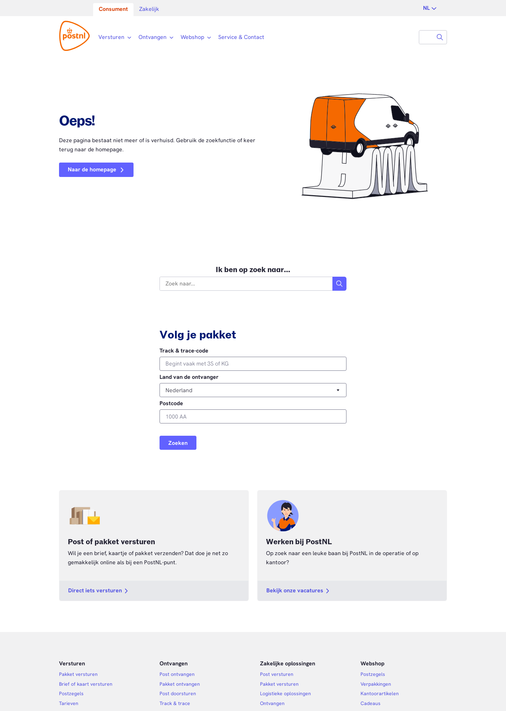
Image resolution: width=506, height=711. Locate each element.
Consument (113, 9)
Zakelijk (149, 9)
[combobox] (426, 37)
